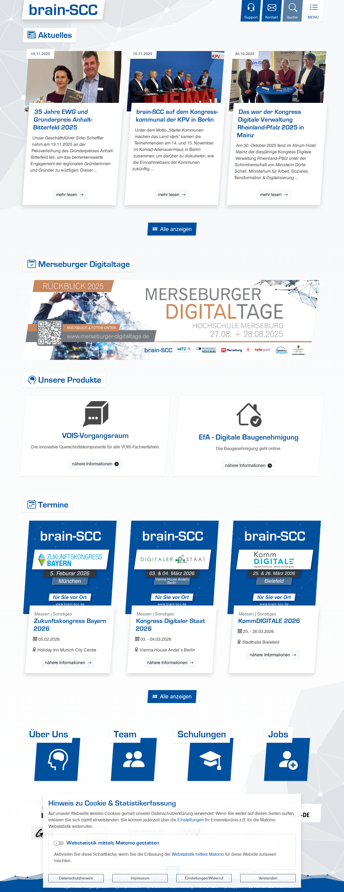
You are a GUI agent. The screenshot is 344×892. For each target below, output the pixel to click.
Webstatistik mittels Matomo (198, 854)
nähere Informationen (65, 662)
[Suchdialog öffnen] (292, 10)
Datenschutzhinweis (76, 878)
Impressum (140, 878)
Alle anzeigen (176, 229)
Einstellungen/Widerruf (204, 878)
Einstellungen (190, 820)
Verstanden (268, 878)
